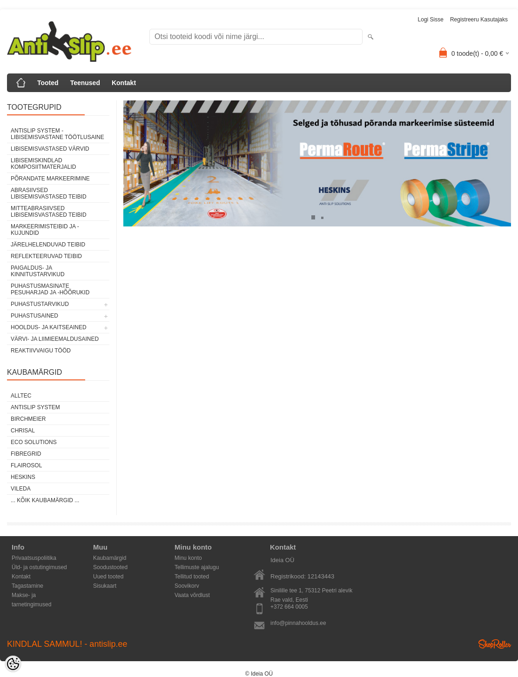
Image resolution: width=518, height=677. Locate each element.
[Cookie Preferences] (13, 664)
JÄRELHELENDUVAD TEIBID (48, 244)
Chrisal (23, 430)
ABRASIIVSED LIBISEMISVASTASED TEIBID (49, 193)
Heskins (23, 477)
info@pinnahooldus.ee (298, 623)
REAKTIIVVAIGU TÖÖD (41, 350)
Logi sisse (431, 19)
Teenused (85, 82)
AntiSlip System (35, 407)
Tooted (48, 82)
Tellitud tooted (192, 576)
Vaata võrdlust (192, 595)
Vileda (21, 488)
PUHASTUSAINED (34, 315)
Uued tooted (108, 576)
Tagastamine (27, 586)
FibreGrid (26, 454)
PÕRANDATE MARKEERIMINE (50, 178)
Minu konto (188, 558)
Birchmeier (28, 419)
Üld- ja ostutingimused (39, 567)
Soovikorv (187, 586)
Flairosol (26, 465)
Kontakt (124, 82)
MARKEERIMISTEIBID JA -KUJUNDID (45, 229)
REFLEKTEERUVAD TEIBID (46, 256)
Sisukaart (104, 586)
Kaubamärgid (109, 558)
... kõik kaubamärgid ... (45, 500)
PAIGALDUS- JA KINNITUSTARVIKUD (38, 271)
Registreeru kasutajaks (479, 19)
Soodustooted (110, 567)
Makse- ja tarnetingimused (31, 596)
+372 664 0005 (289, 607)
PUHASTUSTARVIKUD (40, 304)
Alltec (21, 395)
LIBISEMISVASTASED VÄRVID (50, 149)
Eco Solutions (34, 442)
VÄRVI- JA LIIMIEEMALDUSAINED (55, 339)
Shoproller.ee (494, 644)
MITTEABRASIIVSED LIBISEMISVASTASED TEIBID (49, 211)
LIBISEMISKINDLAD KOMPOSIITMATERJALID (43, 163)
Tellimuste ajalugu (197, 567)
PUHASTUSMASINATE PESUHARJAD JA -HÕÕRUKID (50, 289)
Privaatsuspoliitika (34, 558)
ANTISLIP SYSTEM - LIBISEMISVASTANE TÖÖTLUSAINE (57, 133)
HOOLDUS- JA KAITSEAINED (49, 327)
